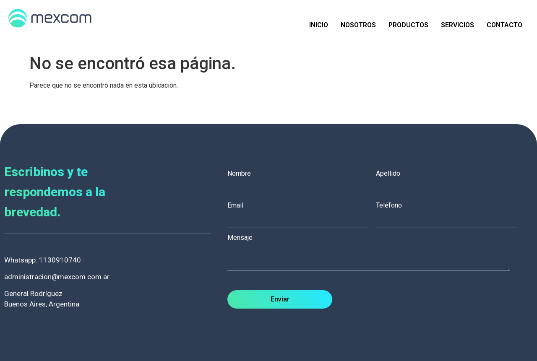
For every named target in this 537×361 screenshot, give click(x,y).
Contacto (504, 25)
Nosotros (358, 25)
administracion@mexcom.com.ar (56, 277)
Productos (408, 25)
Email (301, 212)
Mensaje (372, 253)
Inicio (318, 25)
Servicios (457, 25)
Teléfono (450, 212)
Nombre (301, 180)
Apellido (450, 180)
